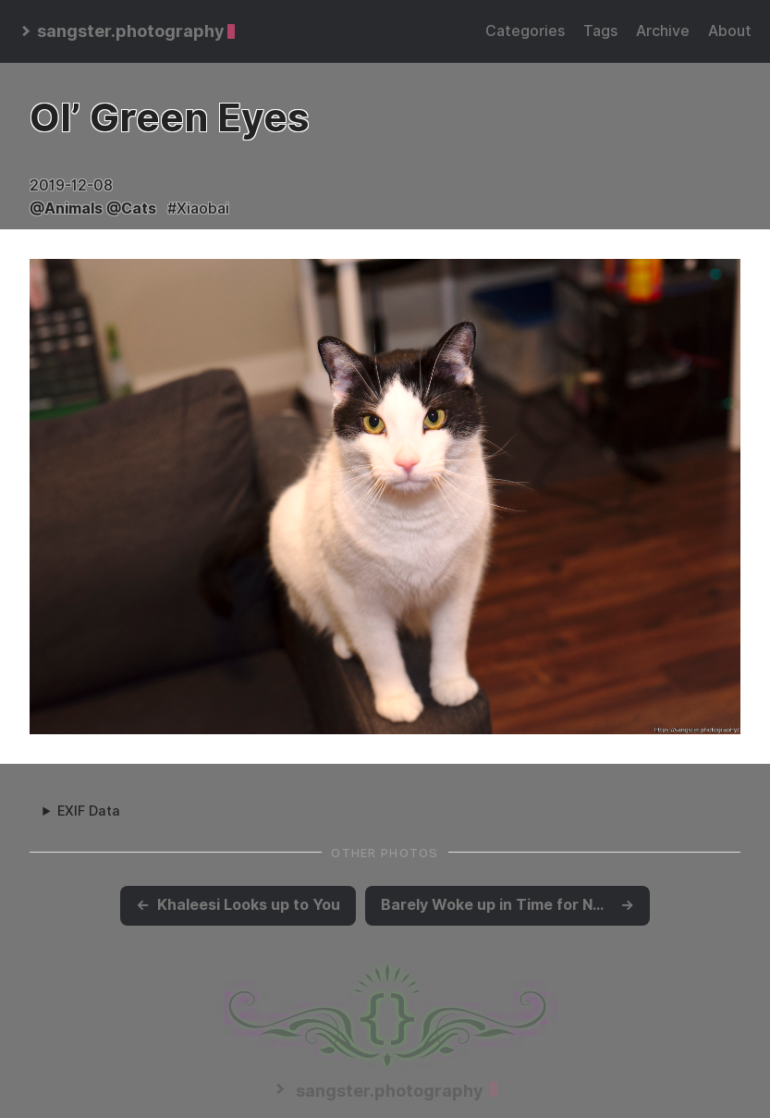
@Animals (66, 208)
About (730, 31)
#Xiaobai (198, 208)
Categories (525, 31)
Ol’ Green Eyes (169, 117)
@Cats (131, 208)
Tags (600, 31)
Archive (663, 31)
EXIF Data (88, 810)
